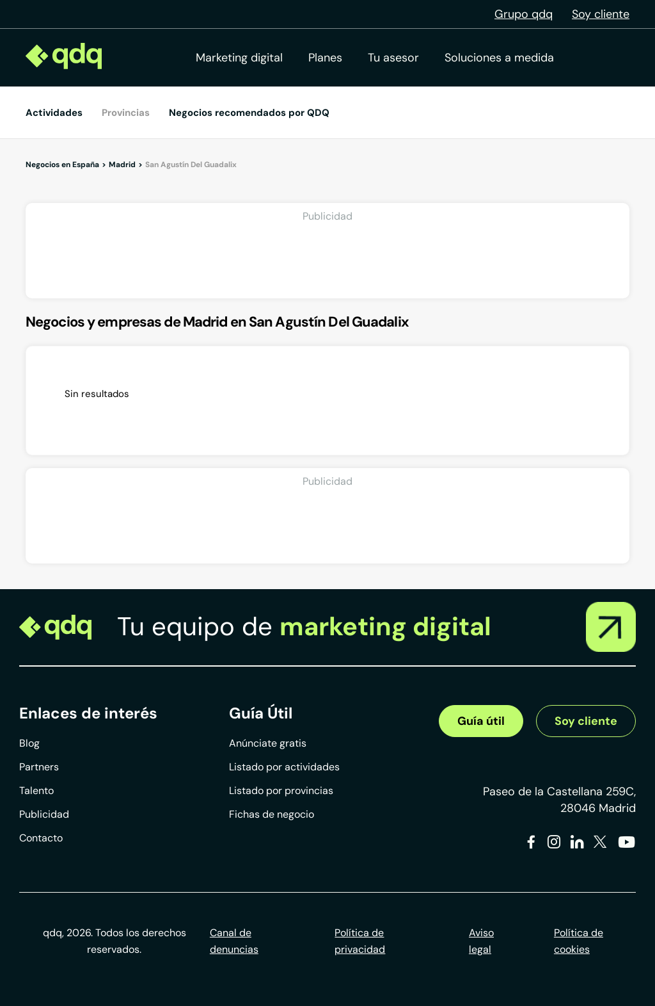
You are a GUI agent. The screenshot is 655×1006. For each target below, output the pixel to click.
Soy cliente (600, 14)
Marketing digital (239, 57)
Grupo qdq (523, 14)
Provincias (126, 112)
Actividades (54, 112)
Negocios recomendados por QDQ (249, 112)
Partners (39, 767)
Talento (36, 790)
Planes (325, 57)
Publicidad (44, 814)
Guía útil (481, 721)
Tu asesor (393, 57)
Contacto (41, 838)
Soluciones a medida (499, 57)
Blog (29, 743)
